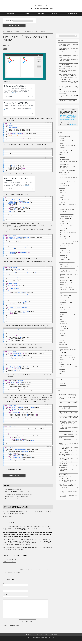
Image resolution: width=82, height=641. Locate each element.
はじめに (62, 138)
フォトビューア (63, 298)
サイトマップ (26, 13)
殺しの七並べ (65, 200)
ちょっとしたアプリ (63, 296)
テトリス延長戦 (63, 186)
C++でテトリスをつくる (67, 170)
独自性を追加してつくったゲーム (66, 262)
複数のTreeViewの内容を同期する (13, 489)
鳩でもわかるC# (41, 5)
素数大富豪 (62, 190)
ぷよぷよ (62, 239)
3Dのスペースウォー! (65, 280)
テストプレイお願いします (65, 52)
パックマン (62, 228)
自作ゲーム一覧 (10, 13)
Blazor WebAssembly (63, 347)
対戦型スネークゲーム (65, 264)
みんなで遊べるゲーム (65, 141)
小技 (60, 317)
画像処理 (62, 331)
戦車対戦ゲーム (63, 278)
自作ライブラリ (62, 175)
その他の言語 (62, 369)
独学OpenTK (62, 345)
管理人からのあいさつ (64, 136)
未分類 (60, 374)
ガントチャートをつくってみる (67, 367)
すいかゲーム (63, 207)
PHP (60, 362)
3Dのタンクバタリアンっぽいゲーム (68, 292)
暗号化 (61, 333)
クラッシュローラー (65, 226)
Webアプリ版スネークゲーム (67, 357)
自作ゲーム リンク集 (14, 26)
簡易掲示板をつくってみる (66, 360)
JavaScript (61, 353)
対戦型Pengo (63, 285)
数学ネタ (61, 342)
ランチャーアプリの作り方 (65, 431)
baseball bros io (64, 429)
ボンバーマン (63, 223)
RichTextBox (61, 338)
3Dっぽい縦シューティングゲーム (68, 290)
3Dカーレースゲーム (65, 287)
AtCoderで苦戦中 (64, 159)
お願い (61, 143)
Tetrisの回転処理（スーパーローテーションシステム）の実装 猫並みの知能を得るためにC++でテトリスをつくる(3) (68, 396)
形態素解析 (62, 305)
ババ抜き (62, 195)
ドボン (61, 202)
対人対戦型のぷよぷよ (67, 243)
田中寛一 (69, 452)
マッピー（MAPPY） (65, 219)
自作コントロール (63, 173)
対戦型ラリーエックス (65, 283)
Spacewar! (62, 255)
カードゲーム (62, 188)
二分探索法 (62, 324)
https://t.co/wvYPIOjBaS (65, 115)
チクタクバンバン (64, 253)
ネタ (60, 155)
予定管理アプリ (63, 312)
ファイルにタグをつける (66, 310)
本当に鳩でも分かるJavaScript (67, 148)
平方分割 (62, 326)
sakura (75, 402)
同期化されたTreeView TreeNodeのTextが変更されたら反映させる (20, 494)
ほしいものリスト (56, 13)
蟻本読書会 (62, 157)
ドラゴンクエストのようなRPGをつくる (68, 492)
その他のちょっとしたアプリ (67, 314)
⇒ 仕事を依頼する (7, 517)
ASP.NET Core (62, 152)
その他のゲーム (63, 260)
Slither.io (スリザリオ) (65, 216)
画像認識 (62, 321)
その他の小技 (63, 336)
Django (62, 371)
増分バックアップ (64, 307)
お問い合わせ (41, 13)
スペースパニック (64, 236)
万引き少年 (62, 257)
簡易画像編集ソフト (65, 303)
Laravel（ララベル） (65, 364)
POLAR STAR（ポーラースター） (68, 209)
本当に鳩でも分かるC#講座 (66, 145)
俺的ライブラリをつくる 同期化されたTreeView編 (16, 496)
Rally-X (62, 230)
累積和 (61, 319)
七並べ (61, 198)
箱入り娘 (62, 212)
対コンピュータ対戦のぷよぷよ (69, 241)
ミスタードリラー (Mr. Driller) (67, 214)
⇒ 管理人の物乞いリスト (9, 562)
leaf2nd (63, 467)
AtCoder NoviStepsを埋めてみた (67, 162)
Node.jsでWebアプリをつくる (65, 355)
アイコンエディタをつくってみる (66, 181)
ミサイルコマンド (64, 250)
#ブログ (65, 117)
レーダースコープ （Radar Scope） (68, 233)
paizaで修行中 (63, 164)
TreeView (4, 49)
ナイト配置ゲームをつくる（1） (66, 95)
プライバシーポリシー (72, 13)
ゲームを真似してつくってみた (66, 205)
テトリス (61, 183)
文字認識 (62, 300)
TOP (8, 31)
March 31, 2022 (72, 124)
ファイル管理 (63, 329)
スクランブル (63, 246)
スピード (62, 193)
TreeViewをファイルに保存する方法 (13, 499)
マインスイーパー (64, 221)
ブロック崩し (63, 248)
